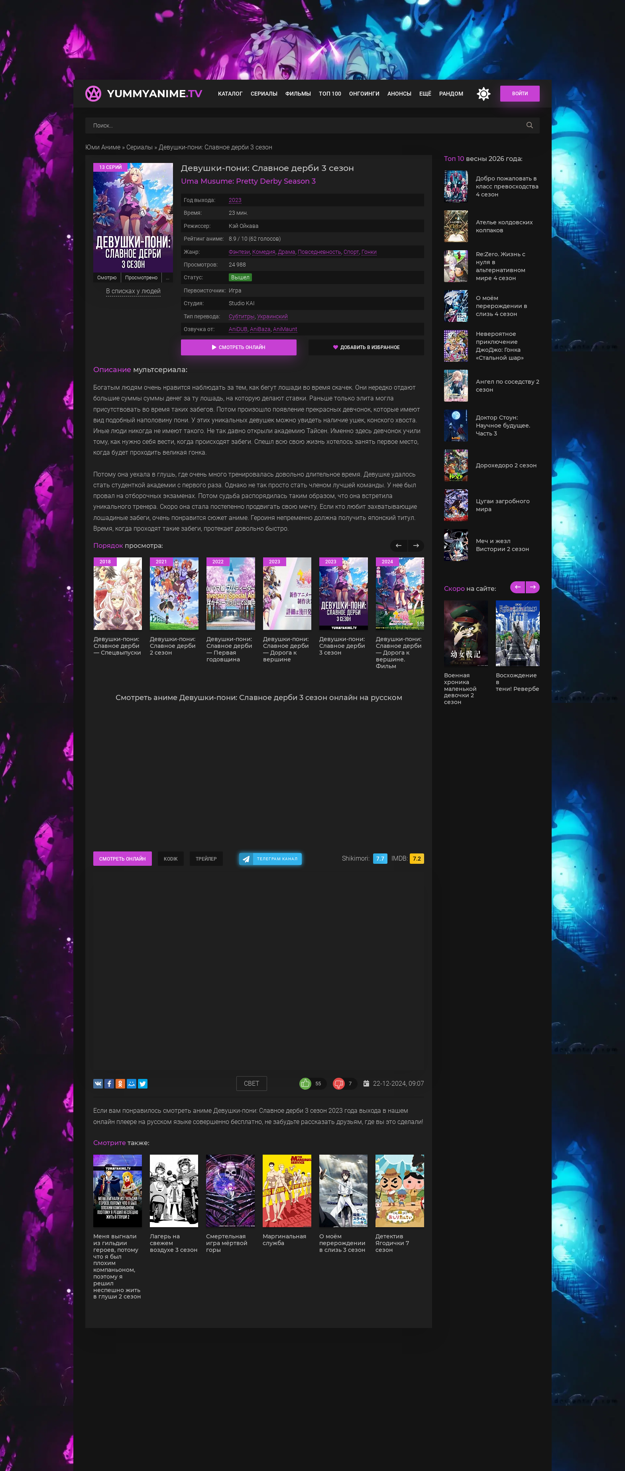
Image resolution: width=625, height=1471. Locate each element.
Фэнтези (239, 252)
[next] (532, 587)
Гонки (369, 252)
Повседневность (319, 252)
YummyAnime (154, 93)
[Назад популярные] (398, 546)
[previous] (517, 587)
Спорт (351, 252)
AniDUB (238, 329)
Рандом (451, 93)
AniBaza (260, 329)
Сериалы (264, 93)
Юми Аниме (102, 147)
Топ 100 (330, 93)
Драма (286, 252)
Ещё (425, 93)
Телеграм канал (277, 859)
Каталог (230, 93)
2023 (235, 200)
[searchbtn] (530, 125)
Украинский (272, 316)
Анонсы (399, 93)
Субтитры (242, 316)
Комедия (263, 252)
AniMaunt (285, 329)
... (167, 277)
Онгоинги (364, 93)
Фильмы (298, 93)
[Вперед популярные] (416, 546)
